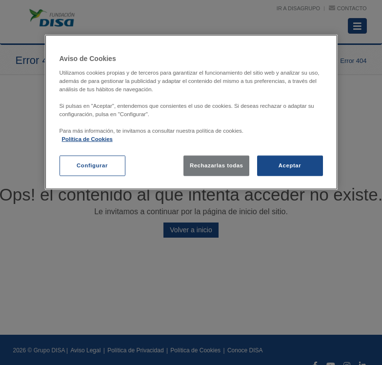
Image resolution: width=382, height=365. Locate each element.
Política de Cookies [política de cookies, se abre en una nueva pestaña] (87, 139)
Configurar (92, 165)
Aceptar (290, 165)
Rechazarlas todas (216, 165)
